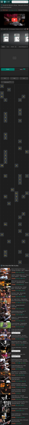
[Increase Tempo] (7, 29)
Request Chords (16, 333)
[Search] (27, 2)
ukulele (12, 46)
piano (8, 46)
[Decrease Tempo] (2, 29)
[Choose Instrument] (16, 47)
